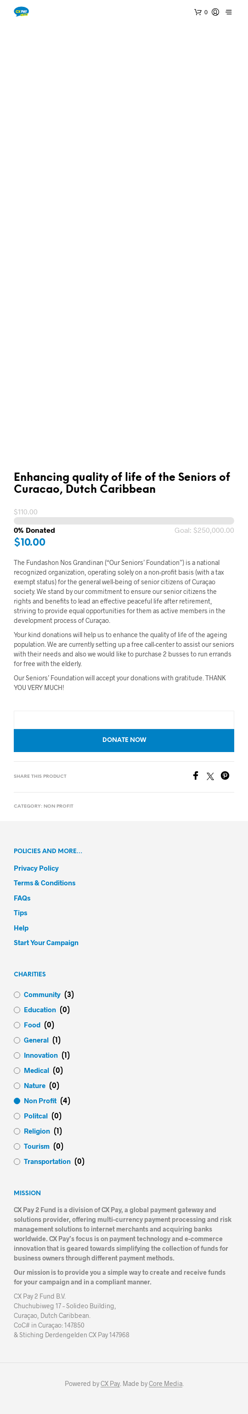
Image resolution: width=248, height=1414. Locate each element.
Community (42, 994)
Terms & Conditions (44, 882)
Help (21, 928)
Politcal (36, 1116)
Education (40, 1009)
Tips (20, 912)
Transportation (47, 1161)
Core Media (165, 1383)
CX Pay (110, 1383)
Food (32, 1025)
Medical (36, 1070)
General (36, 1040)
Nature (34, 1085)
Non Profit (58, 806)
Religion (37, 1131)
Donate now (124, 740)
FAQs (22, 898)
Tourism (37, 1146)
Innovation (41, 1055)
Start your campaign (46, 942)
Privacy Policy (36, 868)
